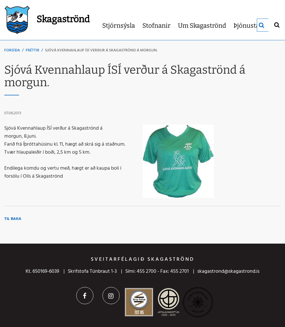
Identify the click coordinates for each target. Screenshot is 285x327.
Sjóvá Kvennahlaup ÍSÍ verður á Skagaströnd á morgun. (101, 50)
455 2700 (146, 271)
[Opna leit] (276, 24)
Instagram (111, 295)
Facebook (84, 295)
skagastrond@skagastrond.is (228, 271)
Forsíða (12, 50)
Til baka (12, 219)
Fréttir (32, 50)
